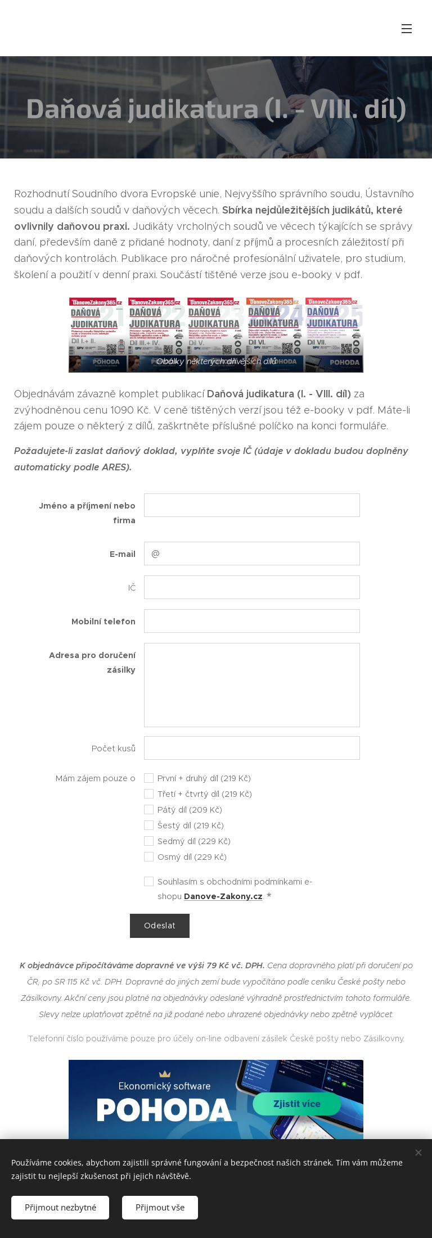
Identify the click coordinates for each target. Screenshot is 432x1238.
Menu (407, 28)
